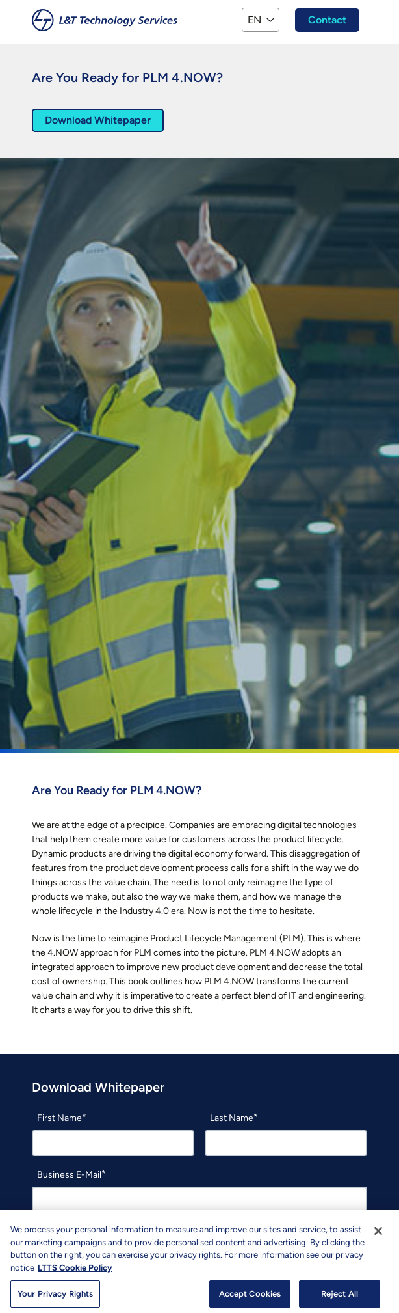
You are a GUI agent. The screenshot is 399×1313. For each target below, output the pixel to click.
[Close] (378, 1237)
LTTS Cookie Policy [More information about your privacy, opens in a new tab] (75, 1273)
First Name (59, 1118)
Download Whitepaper (98, 120)
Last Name (231, 1118)
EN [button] (254, 20)
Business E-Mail (69, 1174)
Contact (327, 20)
